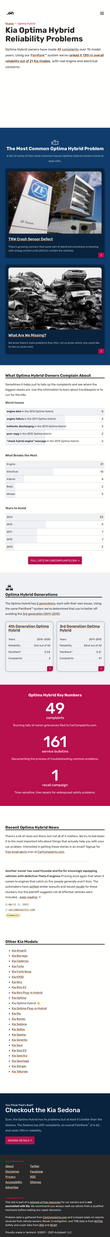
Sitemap (35, 1182)
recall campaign (55, 777)
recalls (80, 886)
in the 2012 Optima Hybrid (30, 411)
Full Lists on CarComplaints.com (55, 560)
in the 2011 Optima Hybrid (31, 418)
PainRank (38, 55)
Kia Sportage (20, 1061)
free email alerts (16, 852)
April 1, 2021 (18, 904)
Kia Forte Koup (21, 971)
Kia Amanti (19, 950)
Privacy (10, 1177)
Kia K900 (18, 977)
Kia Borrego (19, 956)
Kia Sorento (19, 1040)
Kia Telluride (20, 1071)
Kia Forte (18, 966)
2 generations (46, 603)
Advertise (11, 1187)
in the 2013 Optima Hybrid (36, 426)
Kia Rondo (18, 1019)
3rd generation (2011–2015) (41, 614)
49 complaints (68, 49)
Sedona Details (20, 1140)
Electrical (12, 471)
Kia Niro (17, 982)
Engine (11, 464)
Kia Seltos (18, 1029)
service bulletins (55, 743)
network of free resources (45, 1202)
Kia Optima (19, 998)
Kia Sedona (19, 1024)
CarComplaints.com (83, 725)
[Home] (10, 13)
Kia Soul (17, 1045)
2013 (9, 517)
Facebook (36, 1171)
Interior (11, 479)
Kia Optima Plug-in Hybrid (29, 1008)
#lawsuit (13, 915)
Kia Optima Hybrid (24, 1003)
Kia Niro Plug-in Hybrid (27, 992)
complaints (55, 710)
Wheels (11, 494)
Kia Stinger (19, 1066)
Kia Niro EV (19, 987)
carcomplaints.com (21, 909)
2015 (9, 539)
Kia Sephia (19, 1034)
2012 (9, 524)
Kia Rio (16, 1013)
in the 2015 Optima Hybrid (29, 433)
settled (34, 886)
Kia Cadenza (20, 961)
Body (10, 486)
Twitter (34, 1166)
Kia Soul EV (19, 1050)
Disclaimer (12, 1171)
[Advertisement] (55, 101)
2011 (9, 531)
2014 (9, 546)
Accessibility (13, 1182)
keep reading (30, 897)
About (9, 1166)
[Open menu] (102, 13)
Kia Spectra (19, 1055)
